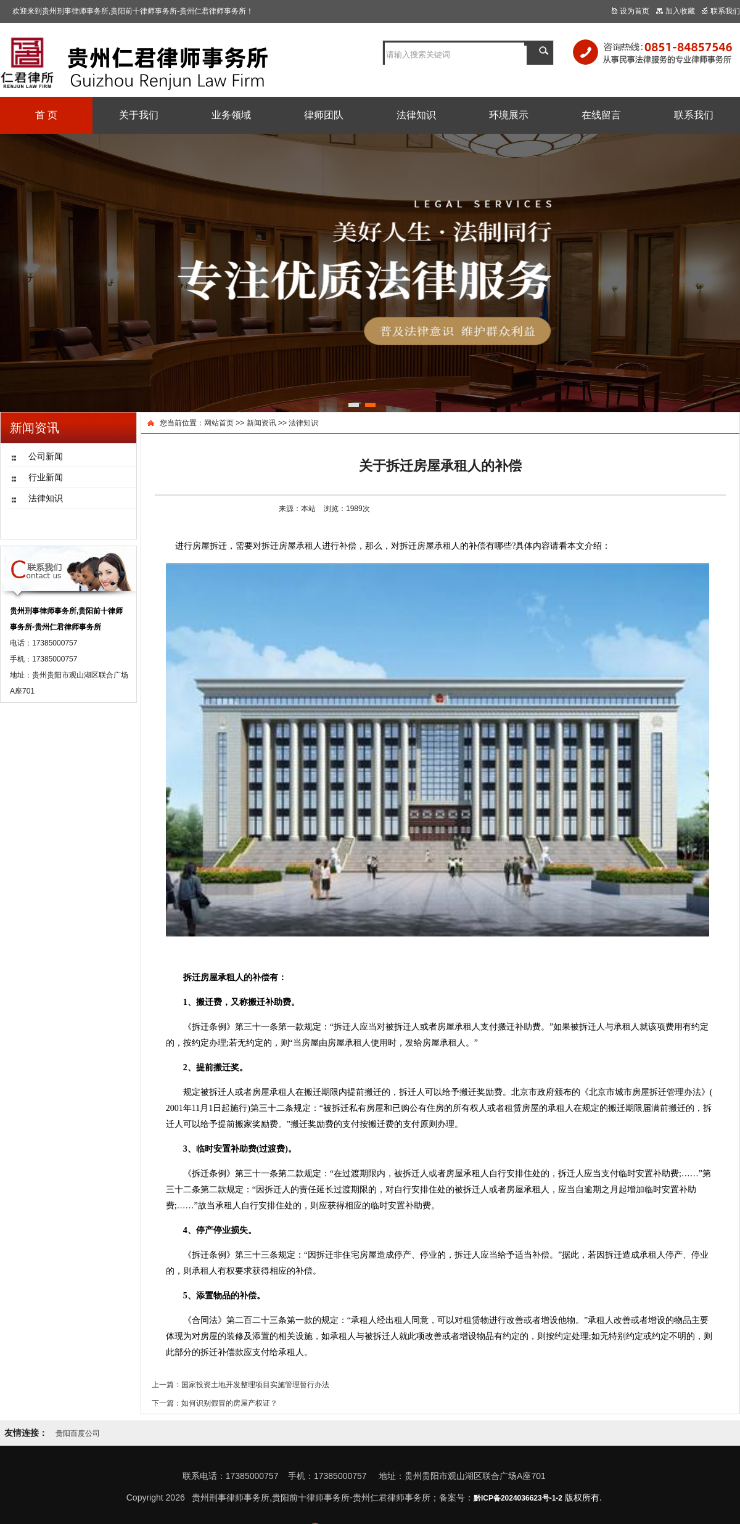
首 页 (46, 115)
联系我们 (693, 115)
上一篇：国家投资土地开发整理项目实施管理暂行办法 (240, 1384)
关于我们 (138, 115)
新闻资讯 (261, 423)
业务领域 (231, 115)
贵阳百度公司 (78, 1433)
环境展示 (508, 115)
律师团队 (323, 115)
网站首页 (219, 423)
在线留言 (601, 115)
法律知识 (416, 115)
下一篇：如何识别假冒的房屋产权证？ (215, 1403)
